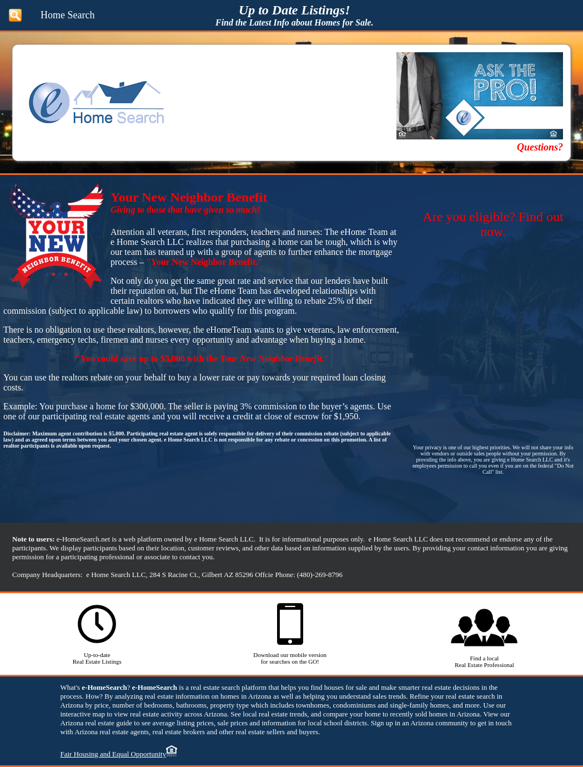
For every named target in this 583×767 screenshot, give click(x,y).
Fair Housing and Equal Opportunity (114, 754)
